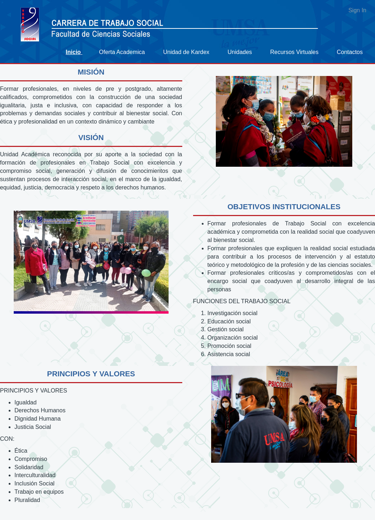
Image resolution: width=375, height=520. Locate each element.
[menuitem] (76, 52)
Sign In (357, 10)
